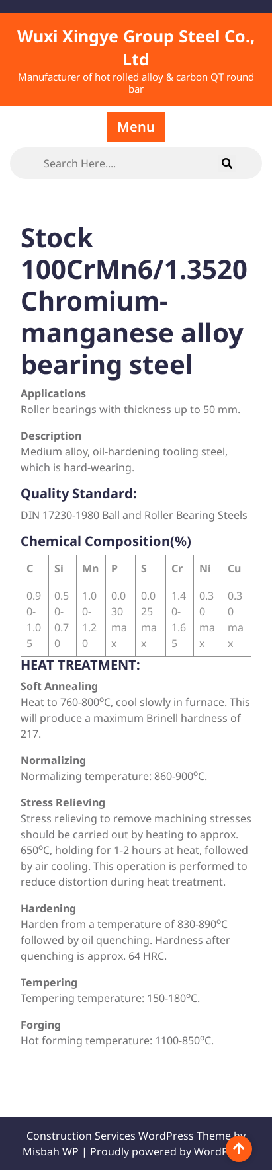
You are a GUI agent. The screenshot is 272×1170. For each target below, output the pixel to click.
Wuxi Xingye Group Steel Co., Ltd (136, 47)
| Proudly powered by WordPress (165, 1151)
